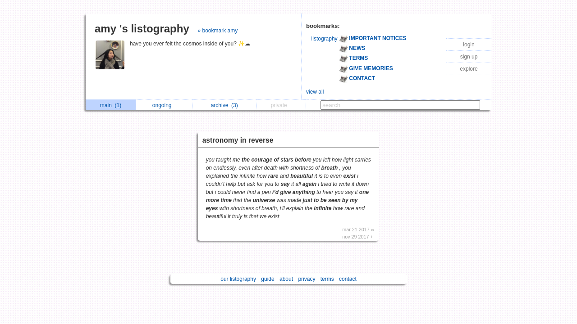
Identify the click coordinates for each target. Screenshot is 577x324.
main (110, 105)
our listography (238, 279)
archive (224, 105)
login (468, 44)
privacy (306, 279)
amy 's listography (142, 28)
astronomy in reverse (238, 140)
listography (324, 39)
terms (327, 279)
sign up (469, 57)
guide (267, 279)
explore (468, 69)
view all (315, 92)
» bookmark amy (217, 30)
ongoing (164, 105)
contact (348, 279)
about (286, 279)
